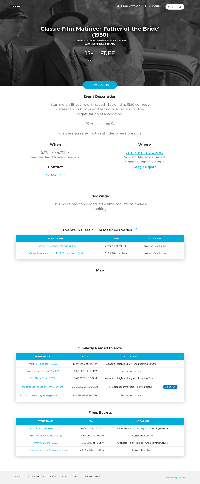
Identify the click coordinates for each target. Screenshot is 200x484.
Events (17, 6)
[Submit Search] (181, 7)
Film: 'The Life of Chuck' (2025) (42, 371)
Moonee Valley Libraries (175, 477)
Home (18, 476)
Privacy (52, 476)
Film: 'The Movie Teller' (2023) (42, 363)
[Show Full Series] (135, 230)
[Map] (100, 306)
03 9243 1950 (56, 175)
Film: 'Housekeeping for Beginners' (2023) (42, 395)
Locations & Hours (34, 476)
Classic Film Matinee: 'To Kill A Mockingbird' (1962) (56, 253)
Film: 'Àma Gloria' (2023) (42, 378)
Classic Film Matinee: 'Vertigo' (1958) (56, 246)
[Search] (172, 7)
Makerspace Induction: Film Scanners (42, 386)
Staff (75, 476)
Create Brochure (90, 476)
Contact (64, 476)
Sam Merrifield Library (144, 152)
